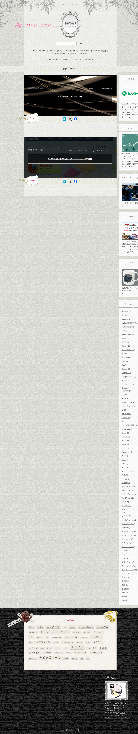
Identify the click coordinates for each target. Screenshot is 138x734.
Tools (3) (125, 475)
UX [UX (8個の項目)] (47, 637)
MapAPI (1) (126, 441)
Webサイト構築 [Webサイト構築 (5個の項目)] (56, 637)
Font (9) (125, 361)
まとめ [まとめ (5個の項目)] (56, 642)
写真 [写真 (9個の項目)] (66, 658)
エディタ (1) (126, 516)
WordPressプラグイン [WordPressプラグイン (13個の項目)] (39, 642)
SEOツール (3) (127, 471)
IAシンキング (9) (128, 406)
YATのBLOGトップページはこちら (116, 718)
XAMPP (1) (126, 502)
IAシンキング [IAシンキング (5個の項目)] (33, 632)
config (91, 88)
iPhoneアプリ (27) (129, 422)
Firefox (109, 88)
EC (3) (124, 354)
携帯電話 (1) (126, 581)
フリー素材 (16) (128, 562)
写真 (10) (125, 577)
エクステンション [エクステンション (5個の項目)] (67, 642)
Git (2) (124, 365)
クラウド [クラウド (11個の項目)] (97, 642)
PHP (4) (125, 456)
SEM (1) (125, 464)
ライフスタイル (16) (129, 570)
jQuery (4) (125, 433)
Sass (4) (125, 460)
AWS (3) (125, 331)
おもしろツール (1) (129, 520)
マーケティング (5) (129, 566)
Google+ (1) (126, 373)
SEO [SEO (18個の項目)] (31, 637)
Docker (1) (126, 346)
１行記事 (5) (126, 312)
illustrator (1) (126, 414)
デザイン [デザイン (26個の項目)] (77, 647)
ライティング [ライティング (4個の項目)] (32, 658)
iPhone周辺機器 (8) (129, 425)
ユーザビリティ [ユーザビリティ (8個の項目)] (96, 653)
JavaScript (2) (127, 429)
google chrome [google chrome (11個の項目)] (86, 627)
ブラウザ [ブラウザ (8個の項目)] (47, 653)
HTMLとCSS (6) (128, 402)
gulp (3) (125, 395)
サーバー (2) (126, 528)
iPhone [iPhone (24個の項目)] (44, 632)
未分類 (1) (126, 589)
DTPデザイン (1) (128, 350)
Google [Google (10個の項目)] (72, 627)
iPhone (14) (126, 418)
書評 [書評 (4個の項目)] (82, 658)
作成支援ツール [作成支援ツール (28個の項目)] (50, 657)
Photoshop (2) (127, 452)
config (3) (125, 338)
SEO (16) (125, 467)
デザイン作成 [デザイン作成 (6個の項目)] (91, 648)
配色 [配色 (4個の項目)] (88, 658)
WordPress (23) (128, 498)
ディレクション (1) (129, 535)
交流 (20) (125, 574)
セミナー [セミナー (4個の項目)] (57, 648)
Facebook (75, 4)
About (64, 4)
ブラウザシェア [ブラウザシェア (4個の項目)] (59, 653)
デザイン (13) (127, 543)
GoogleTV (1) (127, 380)
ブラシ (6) (126, 558)
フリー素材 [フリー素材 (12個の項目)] (34, 652)
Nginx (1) (125, 444)
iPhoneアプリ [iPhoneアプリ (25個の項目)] (60, 632)
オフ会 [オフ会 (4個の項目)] (87, 642)
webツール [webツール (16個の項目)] (71, 637)
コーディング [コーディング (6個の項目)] (33, 648)
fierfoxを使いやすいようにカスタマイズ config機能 (70, 159)
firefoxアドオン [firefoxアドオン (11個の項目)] (53, 627)
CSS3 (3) (125, 342)
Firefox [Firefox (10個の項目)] (40, 627)
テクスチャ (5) (127, 539)
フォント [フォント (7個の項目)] (103, 648)
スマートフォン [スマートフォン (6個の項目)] (46, 648)
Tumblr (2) (126, 479)
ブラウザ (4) (126, 551)
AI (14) (124, 315)
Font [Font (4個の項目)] (65, 627)
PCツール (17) (127, 448)
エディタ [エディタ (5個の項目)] (79, 642)
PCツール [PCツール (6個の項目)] (87, 632)
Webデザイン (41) (129, 494)
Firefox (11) (126, 358)
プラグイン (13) (128, 554)
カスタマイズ (106, 151)
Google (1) (126, 369)
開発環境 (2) (126, 600)
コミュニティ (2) (128, 524)
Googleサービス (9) (129, 384)
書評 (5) (125, 585)
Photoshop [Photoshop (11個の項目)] (98, 632)
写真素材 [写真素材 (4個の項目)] (74, 658)
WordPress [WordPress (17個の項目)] (96, 637)
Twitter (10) (126, 483)
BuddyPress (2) (128, 334)
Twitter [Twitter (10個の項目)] (39, 637)
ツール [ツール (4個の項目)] (65, 648)
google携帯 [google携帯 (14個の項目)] (102, 626)
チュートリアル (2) (129, 531)
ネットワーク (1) (128, 547)
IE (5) (124, 410)
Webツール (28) (128, 490)
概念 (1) (125, 593)
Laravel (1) (126, 437)
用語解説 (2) (126, 596)
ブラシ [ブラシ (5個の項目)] (68, 653)
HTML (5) (125, 399)
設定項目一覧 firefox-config (70, 96)
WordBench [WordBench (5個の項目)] (84, 637)
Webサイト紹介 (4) (129, 487)
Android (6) (126, 319)
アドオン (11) (127, 506)
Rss (82, 4)
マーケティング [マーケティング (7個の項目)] (80, 653)
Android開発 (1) (128, 327)
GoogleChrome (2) (129, 377)
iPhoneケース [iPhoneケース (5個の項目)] (76, 632)
